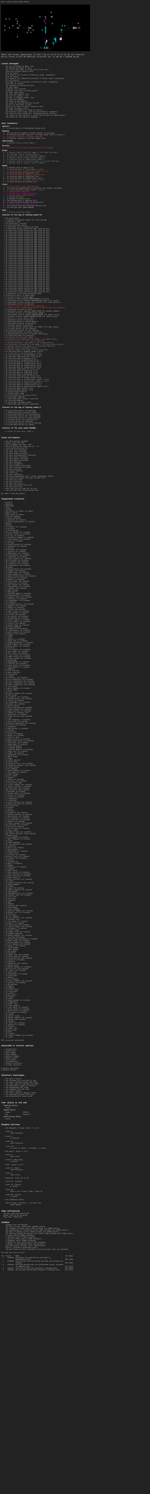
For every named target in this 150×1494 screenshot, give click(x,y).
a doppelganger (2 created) (17, 775)
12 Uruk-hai (11, 1078)
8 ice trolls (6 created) (17, 764)
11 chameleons (11, 939)
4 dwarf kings (11, 889)
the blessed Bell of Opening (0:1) (22, 226)
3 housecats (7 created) (16, 1021)
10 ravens (10, 1038)
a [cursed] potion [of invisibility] (22, 487)
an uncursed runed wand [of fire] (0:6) (23, 413)
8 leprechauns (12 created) (17, 960)
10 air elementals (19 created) (19, 796)
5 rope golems (11, 1050)
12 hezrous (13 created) (16, 777)
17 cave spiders (12, 1187)
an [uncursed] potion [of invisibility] (23, 481)
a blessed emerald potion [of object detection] (27, 385)
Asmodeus (9, 586)
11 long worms (11, 790)
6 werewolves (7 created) (17, 1002)
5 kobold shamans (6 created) (18, 1141)
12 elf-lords (11, 815)
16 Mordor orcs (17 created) (18, 1076)
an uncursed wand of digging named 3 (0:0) (24, 406)
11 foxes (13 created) (15, 1208)
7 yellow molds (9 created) (17, 1191)
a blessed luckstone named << (20, 240)
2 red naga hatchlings (15, 1105)
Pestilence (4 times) (15, 598)
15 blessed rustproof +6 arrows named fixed (26, 152)
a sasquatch (11, 853)
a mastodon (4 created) (16, 605)
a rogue (9, 745)
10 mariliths (11, 859)
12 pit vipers (11, 912)
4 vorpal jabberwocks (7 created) (20, 607)
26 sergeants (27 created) (17, 817)
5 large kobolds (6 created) (18, 1181)
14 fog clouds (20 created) (17, 1090)
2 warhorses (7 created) (16, 838)
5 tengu (9, 891)
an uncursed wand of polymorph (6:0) (23, 193)
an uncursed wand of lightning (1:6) (22, 431)
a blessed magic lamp (15, 457)
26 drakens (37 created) (16, 640)
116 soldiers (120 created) (17, 928)
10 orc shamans (12, 1080)
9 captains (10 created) (16, 708)
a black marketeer (13, 602)
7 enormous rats (12, 1084)
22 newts (9, 1225)
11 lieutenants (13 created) (18, 737)
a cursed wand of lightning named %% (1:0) (26, 201)
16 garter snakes (13, 1200)
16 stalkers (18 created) (17, 794)
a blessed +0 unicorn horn (18, 224)
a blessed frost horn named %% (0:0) (23, 209)
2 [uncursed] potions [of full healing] (23, 483)
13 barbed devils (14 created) (19, 819)
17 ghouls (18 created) (16, 1116)
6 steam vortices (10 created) (19, 840)
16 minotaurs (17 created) (17, 657)
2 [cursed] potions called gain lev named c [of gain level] (32, 377)
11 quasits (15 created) (16, 1067)
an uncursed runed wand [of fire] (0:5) (23, 436)
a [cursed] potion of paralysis (19, 375)
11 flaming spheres (14, 878)
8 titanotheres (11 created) (18, 684)
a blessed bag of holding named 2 (21, 230)
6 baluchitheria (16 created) (18, 663)
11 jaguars (10, 1023)
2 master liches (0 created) (18, 621)
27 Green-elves (12, 1004)
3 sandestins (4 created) (17, 680)
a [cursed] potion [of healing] (19, 489)
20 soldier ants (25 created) (18, 1055)
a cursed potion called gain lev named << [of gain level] (31, 392)
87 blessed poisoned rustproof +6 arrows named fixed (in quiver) (36, 148)
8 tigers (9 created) (15, 884)
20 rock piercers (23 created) (19, 1082)
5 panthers (10, 954)
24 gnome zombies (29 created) (19, 1202)
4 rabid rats (11, 1147)
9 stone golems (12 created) (18, 670)
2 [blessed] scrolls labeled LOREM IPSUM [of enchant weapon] (33, 358)
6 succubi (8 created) (15, 935)
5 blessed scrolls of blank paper (20, 339)
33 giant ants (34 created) (17, 1126)
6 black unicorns (13, 1034)
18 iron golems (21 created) (18, 619)
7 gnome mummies (12, 1042)
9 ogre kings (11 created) (17, 762)
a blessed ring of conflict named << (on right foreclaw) (32, 169)
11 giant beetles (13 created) (19, 943)
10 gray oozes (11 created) (17, 1109)
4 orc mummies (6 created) (17, 985)
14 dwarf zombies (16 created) (19, 1158)
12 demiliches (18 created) (17, 668)
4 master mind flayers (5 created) (21, 672)
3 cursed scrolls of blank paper (20, 341)
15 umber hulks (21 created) (18, 769)
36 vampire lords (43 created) (19, 697)
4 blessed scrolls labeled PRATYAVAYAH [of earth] (27, 343)
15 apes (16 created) (15, 1046)
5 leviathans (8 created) (17, 649)
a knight (9, 743)
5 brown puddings (13, 992)
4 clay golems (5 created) (17, 716)
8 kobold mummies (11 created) (19, 1103)
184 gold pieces (12, 246)
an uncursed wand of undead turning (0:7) (24, 444)
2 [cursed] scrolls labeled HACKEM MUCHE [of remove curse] (32, 364)
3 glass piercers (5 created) (18, 834)
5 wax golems (11, 1122)
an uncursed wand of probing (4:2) (22, 204)
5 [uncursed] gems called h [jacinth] (22, 463)
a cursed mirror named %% (18, 215)
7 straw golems (12, 1118)
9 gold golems (11, 1000)
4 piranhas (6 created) (16, 1006)
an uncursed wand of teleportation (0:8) (23, 438)
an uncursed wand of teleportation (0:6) (25, 199)
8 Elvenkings (11, 773)
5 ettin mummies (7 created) (18, 844)
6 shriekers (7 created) (16, 1095)
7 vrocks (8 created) (15, 821)
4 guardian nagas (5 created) (18, 693)
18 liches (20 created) (16, 712)
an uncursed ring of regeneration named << (26, 177)
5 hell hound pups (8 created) (19, 830)
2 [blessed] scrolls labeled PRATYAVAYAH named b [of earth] (32, 345)
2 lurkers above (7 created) (18, 724)
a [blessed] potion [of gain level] (21, 479)
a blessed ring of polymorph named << (22, 402)
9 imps (8, 1063)
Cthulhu (9, 584)
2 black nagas (11, 809)
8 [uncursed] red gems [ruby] (18, 467)
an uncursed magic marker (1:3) (19, 450)
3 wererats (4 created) (16, 1160)
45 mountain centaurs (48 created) (21, 899)
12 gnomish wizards (14, 1101)
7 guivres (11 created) (16, 642)
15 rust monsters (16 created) (19, 994)
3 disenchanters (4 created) (18, 695)
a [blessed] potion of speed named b (22, 370)
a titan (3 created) (14, 630)
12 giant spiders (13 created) (19, 968)
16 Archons (10, 615)
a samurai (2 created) (15, 748)
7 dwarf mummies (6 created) (18, 987)
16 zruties (10, 758)
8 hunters (10, 1013)
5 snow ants (11, 1059)
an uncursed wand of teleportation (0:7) (23, 419)
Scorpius (9, 661)
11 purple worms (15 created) (18, 634)
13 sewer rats (11, 1215)
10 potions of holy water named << (21, 389)
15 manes (9, 1179)
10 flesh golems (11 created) (18, 771)
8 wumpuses (10, 783)
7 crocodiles (11, 941)
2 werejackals (11, 1162)
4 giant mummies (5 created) (18, 806)
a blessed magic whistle (16, 455)
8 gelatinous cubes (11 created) (20, 870)
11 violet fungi (12, 1097)
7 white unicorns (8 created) (18, 1029)
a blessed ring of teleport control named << (26, 181)
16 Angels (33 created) (16, 666)
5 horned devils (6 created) (18, 933)
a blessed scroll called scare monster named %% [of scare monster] (35, 354)
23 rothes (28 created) (16, 1145)
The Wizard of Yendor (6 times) (19, 594)
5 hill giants (11, 804)
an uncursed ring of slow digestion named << (26, 173)
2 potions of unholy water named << (21, 366)
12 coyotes (10, 1172)
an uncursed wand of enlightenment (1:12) (24, 410)
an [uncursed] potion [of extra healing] (23, 491)
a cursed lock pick (15, 222)
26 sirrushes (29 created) (17, 653)
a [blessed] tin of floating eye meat (22, 257)
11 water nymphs (12, 1072)
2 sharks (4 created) (15, 863)
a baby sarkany (12, 689)
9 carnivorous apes (14, 920)
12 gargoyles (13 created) (17, 886)
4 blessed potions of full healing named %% (25, 394)
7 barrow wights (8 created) (18, 1111)
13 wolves (10, 950)
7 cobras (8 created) (15, 916)
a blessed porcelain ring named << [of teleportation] (29, 396)
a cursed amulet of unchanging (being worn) (26, 140)
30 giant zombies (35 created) (19, 813)
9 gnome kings (11, 983)
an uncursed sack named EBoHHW (20, 234)
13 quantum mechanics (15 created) (21, 849)
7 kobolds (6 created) (15, 1210)
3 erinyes (10, 857)
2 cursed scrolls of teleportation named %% (25, 352)
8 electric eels (12, 865)
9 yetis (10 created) (15, 998)
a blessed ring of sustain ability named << (26, 175)
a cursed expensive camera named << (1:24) (26, 213)
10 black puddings (13, 733)
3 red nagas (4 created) (16, 907)
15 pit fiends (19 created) (17, 678)
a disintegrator (12, 617)
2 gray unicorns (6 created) (18, 1032)
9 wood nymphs (11, 1069)
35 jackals (10, 1206)
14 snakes (10, 1044)
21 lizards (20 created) (16, 1011)
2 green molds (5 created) (17, 1194)
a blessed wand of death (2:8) (20, 187)
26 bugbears (11, 1061)
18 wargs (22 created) (15, 825)
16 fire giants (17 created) (18, 760)
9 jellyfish (11, 1124)
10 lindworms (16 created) (17, 655)
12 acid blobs (11, 1170)
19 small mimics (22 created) (18, 832)
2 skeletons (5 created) (16, 699)
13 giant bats (11, 1151)
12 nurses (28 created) (16, 718)
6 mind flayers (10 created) (18, 754)
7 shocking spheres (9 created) (19, 880)
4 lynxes (9, 952)
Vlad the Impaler (13, 600)
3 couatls (10, 792)
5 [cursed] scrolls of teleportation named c (25, 360)
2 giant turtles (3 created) (18, 867)
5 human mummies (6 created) (18, 905)
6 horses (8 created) (15, 973)
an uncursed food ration (16, 255)
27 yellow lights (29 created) (19, 1093)
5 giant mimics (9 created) (17, 756)
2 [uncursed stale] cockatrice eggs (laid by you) (27, 259)
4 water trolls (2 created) (17, 714)
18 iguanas (10, 1166)
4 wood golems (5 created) (17, 855)
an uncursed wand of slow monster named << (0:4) (27, 442)
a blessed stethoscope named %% (20, 219)
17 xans (9, 842)
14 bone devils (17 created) (18, 779)
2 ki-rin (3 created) (15, 623)
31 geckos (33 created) (16, 1204)
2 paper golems (12, 1120)
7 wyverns (10, 638)
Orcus (8, 590)
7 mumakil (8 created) (15, 966)
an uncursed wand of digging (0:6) (21, 415)
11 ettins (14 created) (16, 729)
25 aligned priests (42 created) (20, 706)
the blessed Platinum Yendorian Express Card (26, 232)
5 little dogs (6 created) (17, 1128)
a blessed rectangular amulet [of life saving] (26, 249)
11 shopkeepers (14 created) (18, 701)
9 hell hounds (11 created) (17, 682)
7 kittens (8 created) (15, 1133)
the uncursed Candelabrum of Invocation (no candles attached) (34, 211)
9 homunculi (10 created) (17, 1137)
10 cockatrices (12, 947)
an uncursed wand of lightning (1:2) (22, 429)
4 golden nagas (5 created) (17, 731)
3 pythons (10, 914)
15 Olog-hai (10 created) (17, 674)
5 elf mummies (11, 903)
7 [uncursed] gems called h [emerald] (22, 469)
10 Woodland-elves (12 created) (19, 1053)
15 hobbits (10, 1177)
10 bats (9, 1219)
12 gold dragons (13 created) (18, 651)
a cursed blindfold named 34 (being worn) (25, 228)
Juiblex (9, 592)
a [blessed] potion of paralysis (20, 368)
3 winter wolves (12, 828)
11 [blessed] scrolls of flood (19, 356)
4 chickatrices (12, 1015)
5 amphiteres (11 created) (17, 645)
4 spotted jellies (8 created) (19, 958)
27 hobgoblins (11, 1183)
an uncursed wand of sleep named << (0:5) (25, 189)
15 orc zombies (12, 1156)
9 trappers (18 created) (16, 687)
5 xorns (9, 811)
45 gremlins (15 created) (17, 956)
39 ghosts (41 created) (16, 741)
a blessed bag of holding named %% (22, 217)
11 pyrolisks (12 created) (17, 872)
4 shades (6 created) (15, 710)
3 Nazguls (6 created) (15, 676)
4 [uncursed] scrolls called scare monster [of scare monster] (33, 347)
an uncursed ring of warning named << (23, 171)
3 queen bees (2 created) (17, 750)
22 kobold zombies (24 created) (19, 1223)
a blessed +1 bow (13, 251)
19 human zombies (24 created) (19, 1048)
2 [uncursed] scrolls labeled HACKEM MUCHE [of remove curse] (33, 362)
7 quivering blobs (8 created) (19, 945)
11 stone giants (12, 901)
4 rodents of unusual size (17, 836)
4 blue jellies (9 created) (17, 1027)
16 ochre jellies (13, 893)
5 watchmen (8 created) (16, 931)
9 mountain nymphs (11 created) (19, 1074)
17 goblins (10, 1212)
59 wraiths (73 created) (16, 918)
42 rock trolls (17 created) (18, 767)
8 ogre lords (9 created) (17, 846)
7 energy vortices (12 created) (19, 897)
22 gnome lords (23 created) (18, 1099)
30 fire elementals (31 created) (20, 798)
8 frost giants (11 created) (18, 727)
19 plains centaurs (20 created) (20, 1040)
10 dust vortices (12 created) (19, 1036)
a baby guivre (11, 691)
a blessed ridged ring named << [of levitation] (27, 404)
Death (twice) (11, 596)
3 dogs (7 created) (14, 1017)
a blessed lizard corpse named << (21, 158)
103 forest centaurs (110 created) (21, 981)
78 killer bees (12, 1168)
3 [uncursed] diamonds (15, 461)
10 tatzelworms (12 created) (18, 647)
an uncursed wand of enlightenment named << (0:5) (27, 440)
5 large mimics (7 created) (17, 781)
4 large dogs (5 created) (17, 874)
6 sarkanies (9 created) (16, 636)
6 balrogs (10, 632)
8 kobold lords (12, 1139)
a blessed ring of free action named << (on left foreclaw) (33, 179)
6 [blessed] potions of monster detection (24, 383)
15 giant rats (11, 1185)
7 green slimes (12, 910)
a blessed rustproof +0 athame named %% (24, 150)
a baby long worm (13, 788)
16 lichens (10, 1221)
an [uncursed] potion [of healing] (21, 477)
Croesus (9, 611)
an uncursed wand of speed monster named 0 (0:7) (27, 448)
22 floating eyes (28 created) (19, 1130)
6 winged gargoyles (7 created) (19, 752)
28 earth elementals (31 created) (20, 800)
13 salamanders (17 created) (18, 823)
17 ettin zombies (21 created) (19, 922)
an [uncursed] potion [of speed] (20, 494)
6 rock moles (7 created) (17, 1086)
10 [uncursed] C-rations (16, 253)
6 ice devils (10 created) (17, 720)
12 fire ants (11, 1057)
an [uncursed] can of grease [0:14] (21, 459)
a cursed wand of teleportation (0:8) (22, 417)
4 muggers (10, 1164)
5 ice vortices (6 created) (17, 975)
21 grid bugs (11, 1217)
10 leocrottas (11, 895)
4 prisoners (11, 703)
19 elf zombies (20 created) (18, 1114)
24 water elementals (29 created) (20, 802)
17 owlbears (11, 996)
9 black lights (12, 977)
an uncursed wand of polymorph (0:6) (22, 434)
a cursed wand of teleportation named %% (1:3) (27, 191)
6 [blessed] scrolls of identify (20, 349)
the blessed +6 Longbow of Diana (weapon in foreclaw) (31, 146)
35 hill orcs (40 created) (17, 1143)
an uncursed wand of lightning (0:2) (23, 197)
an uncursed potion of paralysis (20, 387)
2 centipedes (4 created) (17, 1149)
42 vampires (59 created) (17, 735)
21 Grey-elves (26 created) (17, 926)
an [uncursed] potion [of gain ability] (23, 485)
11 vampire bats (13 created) (18, 979)
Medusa (8, 609)
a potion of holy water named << (20, 501)
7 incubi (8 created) (15, 937)
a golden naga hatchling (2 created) (22, 1107)
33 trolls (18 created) (16, 851)
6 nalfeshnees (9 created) (17, 722)
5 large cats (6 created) (17, 882)
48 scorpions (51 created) (17, 971)
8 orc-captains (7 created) (17, 962)
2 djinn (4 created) (14, 861)
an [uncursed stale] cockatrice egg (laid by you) (27, 261)
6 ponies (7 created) (15, 1088)
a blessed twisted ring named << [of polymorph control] (30, 400)
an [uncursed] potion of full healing (22, 381)
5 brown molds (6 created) (17, 1189)
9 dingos (9, 1019)
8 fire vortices (12, 785)
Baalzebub (10, 588)
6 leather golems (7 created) (18, 924)
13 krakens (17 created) (16, 613)
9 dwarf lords (11, 1025)
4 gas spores (11, 1175)
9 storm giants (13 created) (18, 628)
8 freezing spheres (14, 876)
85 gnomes (10, 1198)
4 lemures (10, 1065)
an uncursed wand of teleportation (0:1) (23, 446)
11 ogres (9, 989)
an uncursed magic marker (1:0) (19, 453)
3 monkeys (10, 1154)
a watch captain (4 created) (18, 739)
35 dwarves (10, 1135)
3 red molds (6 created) (16, 1196)
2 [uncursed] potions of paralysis (21, 373)
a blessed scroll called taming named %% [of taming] (30, 163)
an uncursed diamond (14, 465)
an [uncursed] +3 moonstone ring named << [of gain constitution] (34, 398)
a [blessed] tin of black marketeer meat (23, 337)
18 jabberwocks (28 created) (18, 659)
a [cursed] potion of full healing (21, 379)
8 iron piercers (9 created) (18, 964)
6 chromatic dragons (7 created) (20, 626)
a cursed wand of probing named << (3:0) (23, 408)
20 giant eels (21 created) (17, 1008)
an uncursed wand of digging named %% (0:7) (26, 195)
